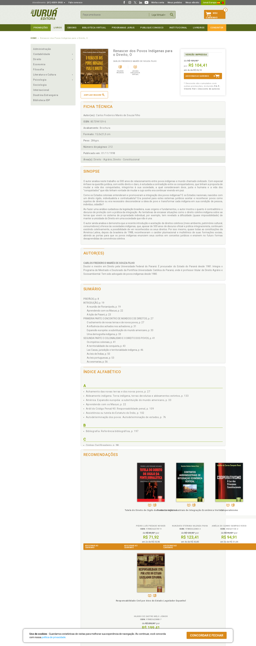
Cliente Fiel (133, 593)
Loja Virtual (158, 14)
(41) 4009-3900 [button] (48, 2)
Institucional (178, 27)
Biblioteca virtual (94, 27)
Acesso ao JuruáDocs (139, 614)
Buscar (171, 14)
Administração (42, 49)
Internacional (41, 90)
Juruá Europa (213, 2)
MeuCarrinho (212, 15)
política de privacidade (54, 637)
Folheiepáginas (102, 505)
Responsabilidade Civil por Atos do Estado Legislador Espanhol (207, 513)
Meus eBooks (192, 2)
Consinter (216, 27)
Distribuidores (184, 600)
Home (33, 38)
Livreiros (199, 27)
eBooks (72, 27)
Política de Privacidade (91, 593)
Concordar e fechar (206, 635)
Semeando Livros (137, 596)
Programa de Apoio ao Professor (144, 600)
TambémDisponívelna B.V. (97, 505)
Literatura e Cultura (44, 74)
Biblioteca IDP (41, 100)
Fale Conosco (38, 611)
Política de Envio (87, 600)
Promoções (40, 27)
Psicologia (39, 79)
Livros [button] (58, 27)
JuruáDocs (135, 610)
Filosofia (38, 69)
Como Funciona (87, 614)
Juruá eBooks (38, 603)
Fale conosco (75, 2)
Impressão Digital (40, 596)
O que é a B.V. (86, 610)
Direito (37, 59)
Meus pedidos (175, 2)
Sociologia (39, 85)
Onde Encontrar (39, 607)
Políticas (85, 589)
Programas (135, 589)
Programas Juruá (123, 27)
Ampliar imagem (94, 95)
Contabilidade (41, 54)
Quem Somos (37, 593)
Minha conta (157, 2)
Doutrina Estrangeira (45, 95)
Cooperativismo (171, 510)
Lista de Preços (185, 596)
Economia (39, 64)
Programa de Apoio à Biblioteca (144, 603)
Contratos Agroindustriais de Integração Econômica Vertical (135, 513)
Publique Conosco (152, 27)
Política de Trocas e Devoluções (95, 596)
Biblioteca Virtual (91, 607)
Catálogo (181, 593)
